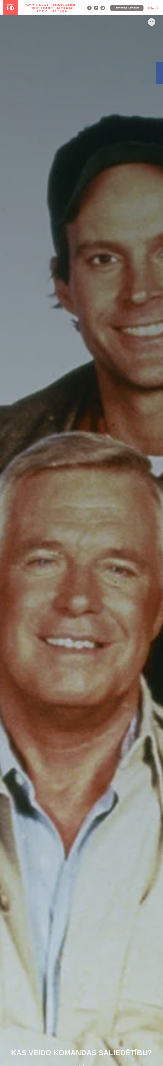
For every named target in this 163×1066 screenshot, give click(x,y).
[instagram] (102, 8)
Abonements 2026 (37, 4)
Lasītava (42, 11)
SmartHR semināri (64, 4)
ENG (151, 7)
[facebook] (89, 8)
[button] (126, 8)
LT (158, 7)
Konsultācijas (65, 7)
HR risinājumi (60, 11)
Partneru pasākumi (41, 7)
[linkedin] (96, 8)
